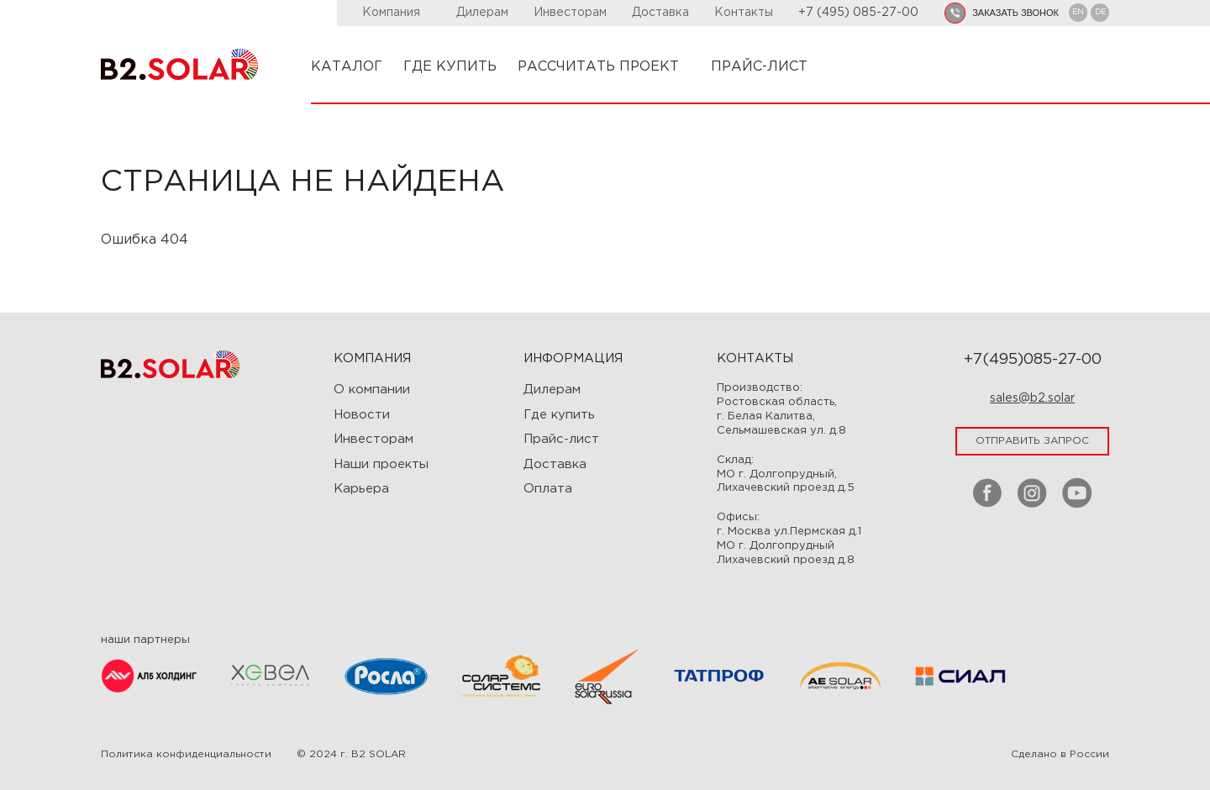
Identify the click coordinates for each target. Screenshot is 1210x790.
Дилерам (482, 13)
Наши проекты (381, 464)
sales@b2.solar (1032, 398)
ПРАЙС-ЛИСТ (759, 67)
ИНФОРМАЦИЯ (573, 358)
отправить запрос (1032, 440)
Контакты (743, 13)
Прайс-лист (561, 439)
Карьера (361, 488)
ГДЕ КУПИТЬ (450, 67)
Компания (396, 13)
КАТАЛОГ (346, 67)
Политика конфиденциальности (186, 754)
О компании (372, 389)
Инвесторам (570, 13)
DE (1100, 11)
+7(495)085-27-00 (1033, 359)
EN (1078, 11)
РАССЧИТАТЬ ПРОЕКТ (604, 67)
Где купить (559, 414)
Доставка (660, 13)
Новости (362, 414)
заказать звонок (1015, 13)
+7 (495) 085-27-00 (858, 13)
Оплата (547, 488)
